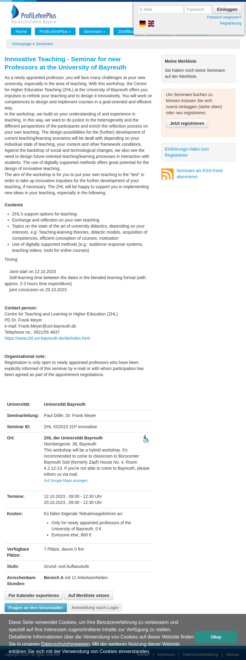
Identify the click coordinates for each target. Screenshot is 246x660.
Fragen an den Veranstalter (35, 607)
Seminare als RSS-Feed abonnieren (199, 173)
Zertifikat (128, 31)
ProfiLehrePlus (55, 31)
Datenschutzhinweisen (65, 644)
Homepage (22, 44)
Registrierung (230, 23)
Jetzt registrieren (187, 123)
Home (21, 31)
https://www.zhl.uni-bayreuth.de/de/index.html (47, 338)
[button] (152, 652)
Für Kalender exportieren (33, 595)
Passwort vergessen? (224, 17)
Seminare (95, 31)
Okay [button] (216, 637)
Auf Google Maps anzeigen (65, 480)
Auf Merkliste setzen (88, 595)
